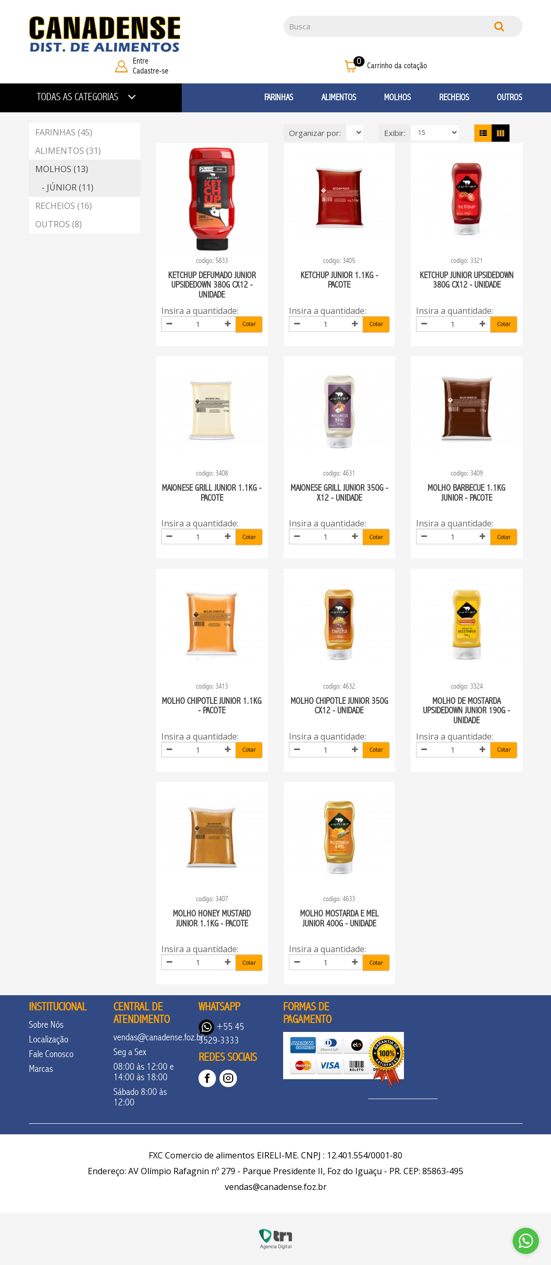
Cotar (249, 324)
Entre (141, 61)
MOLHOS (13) (61, 169)
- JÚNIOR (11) (64, 187)
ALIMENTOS (338, 97)
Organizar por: (315, 133)
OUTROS (509, 97)
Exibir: (395, 133)
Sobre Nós (46, 1024)
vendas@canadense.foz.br (158, 1037)
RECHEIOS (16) (63, 206)
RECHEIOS (454, 97)
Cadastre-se (151, 71)
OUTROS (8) (58, 224)
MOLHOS (397, 97)
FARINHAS (278, 97)
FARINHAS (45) (63, 132)
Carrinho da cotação (397, 65)
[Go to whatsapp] (526, 1241)
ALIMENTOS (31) (68, 150)
